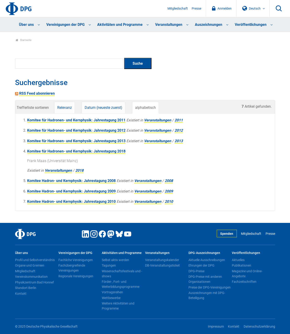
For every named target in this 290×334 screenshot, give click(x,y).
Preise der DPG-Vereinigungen (209, 287)
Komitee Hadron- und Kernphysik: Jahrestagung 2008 (71, 181)
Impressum (216, 327)
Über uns (26, 24)
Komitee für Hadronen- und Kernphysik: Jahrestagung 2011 (76, 120)
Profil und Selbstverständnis (35, 260)
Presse (196, 9)
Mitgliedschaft (177, 9)
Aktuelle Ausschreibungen (206, 260)
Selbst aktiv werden (115, 260)
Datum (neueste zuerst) (103, 107)
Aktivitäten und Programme (120, 24)
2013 (179, 141)
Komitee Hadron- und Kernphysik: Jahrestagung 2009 (71, 191)
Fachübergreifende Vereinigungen (71, 268)
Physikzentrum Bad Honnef (34, 282)
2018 (79, 170)
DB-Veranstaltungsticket (162, 265)
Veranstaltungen (168, 24)
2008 (169, 181)
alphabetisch (145, 107)
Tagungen (109, 265)
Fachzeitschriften (244, 281)
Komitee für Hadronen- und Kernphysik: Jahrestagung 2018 (76, 151)
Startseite (24, 40)
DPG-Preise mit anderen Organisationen (205, 279)
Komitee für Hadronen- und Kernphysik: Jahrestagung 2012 (76, 130)
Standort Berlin (25, 288)
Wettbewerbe (111, 298)
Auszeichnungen (208, 24)
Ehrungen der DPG (201, 265)
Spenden (226, 234)
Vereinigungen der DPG (65, 24)
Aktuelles (238, 260)
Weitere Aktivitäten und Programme (118, 306)
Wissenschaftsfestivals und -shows (122, 273)
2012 (179, 130)
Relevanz (64, 107)
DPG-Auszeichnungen (204, 253)
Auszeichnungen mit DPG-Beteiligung (206, 295)
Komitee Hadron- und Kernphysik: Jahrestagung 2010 (71, 201)
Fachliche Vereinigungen (75, 260)
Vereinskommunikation (31, 276)
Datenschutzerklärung (259, 327)
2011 (179, 120)
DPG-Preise (196, 271)
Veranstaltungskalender (162, 260)
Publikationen (241, 265)
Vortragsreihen (112, 292)
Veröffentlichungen (250, 24)
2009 (169, 191)
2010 (169, 201)
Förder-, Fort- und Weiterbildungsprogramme (120, 284)
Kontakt (20, 293)
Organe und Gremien (29, 265)
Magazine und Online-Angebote (247, 273)
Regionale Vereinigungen (75, 276)
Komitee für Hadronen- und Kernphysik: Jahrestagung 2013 (76, 141)
